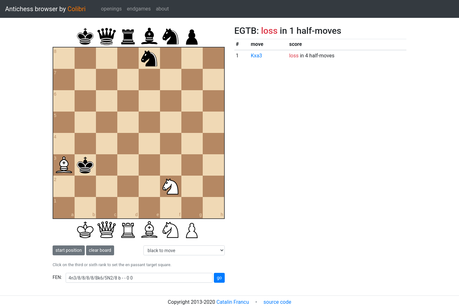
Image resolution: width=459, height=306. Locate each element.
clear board (100, 250)
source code (277, 302)
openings (111, 9)
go (219, 277)
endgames (139, 9)
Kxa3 (256, 56)
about (162, 9)
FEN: (57, 277)
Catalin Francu (232, 302)
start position (68, 250)
